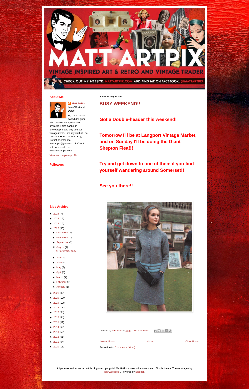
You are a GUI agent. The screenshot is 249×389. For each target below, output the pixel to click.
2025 (56, 213)
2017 (56, 312)
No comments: (141, 330)
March (60, 277)
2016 (56, 317)
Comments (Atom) (125, 347)
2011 (56, 341)
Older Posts (192, 341)
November (62, 237)
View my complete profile (63, 155)
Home (150, 341)
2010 (56, 346)
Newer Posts (108, 341)
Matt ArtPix (78, 103)
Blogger (140, 371)
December (62, 232)
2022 (56, 228)
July (59, 257)
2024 (56, 218)
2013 (56, 332)
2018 (56, 307)
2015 (56, 322)
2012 (56, 336)
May (59, 267)
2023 (56, 223)
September (62, 242)
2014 (56, 327)
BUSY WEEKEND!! (120, 103)
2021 (56, 292)
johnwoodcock (112, 371)
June (59, 262)
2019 (56, 302)
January (61, 286)
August (60, 247)
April (59, 272)
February (61, 281)
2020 (56, 297)
